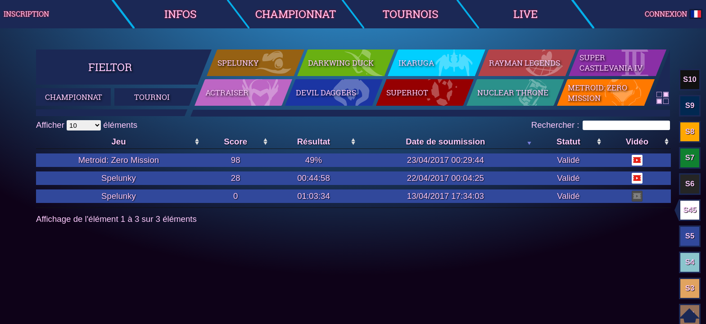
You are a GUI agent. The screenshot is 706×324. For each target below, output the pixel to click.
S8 (690, 131)
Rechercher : (600, 125)
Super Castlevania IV (611, 62)
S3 (690, 288)
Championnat (295, 14)
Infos (180, 14)
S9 (690, 105)
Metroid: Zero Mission (597, 92)
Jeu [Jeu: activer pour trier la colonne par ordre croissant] (118, 141)
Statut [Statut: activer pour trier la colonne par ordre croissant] (568, 141)
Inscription (26, 13)
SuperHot (407, 92)
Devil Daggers (326, 92)
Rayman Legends (524, 63)
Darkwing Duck (341, 63)
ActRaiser (227, 92)
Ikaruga (416, 63)
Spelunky (238, 63)
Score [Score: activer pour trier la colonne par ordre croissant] (235, 141)
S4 (690, 262)
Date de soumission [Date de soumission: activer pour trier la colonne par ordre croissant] (445, 141)
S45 (690, 210)
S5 (690, 236)
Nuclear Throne (512, 92)
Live (525, 14)
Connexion (673, 14)
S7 (690, 157)
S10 (690, 79)
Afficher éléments (86, 125)
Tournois (411, 14)
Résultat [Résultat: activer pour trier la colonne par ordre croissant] (313, 141)
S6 (690, 184)
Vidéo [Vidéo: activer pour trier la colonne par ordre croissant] (637, 141)
